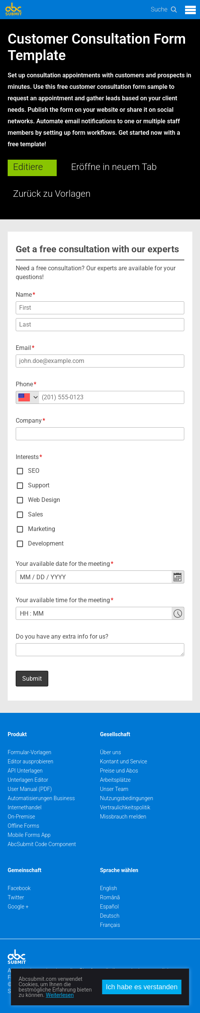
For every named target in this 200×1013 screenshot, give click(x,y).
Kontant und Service (123, 761)
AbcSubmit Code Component (42, 844)
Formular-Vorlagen (29, 752)
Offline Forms (23, 826)
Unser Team (114, 789)
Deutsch (110, 916)
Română (110, 897)
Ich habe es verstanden (141, 987)
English (108, 888)
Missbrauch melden (123, 817)
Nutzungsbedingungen (126, 798)
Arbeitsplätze (115, 780)
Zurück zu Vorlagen (51, 193)
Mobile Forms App (29, 835)
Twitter (16, 897)
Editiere (28, 167)
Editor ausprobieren (30, 761)
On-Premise (21, 817)
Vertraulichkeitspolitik (125, 807)
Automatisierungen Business (41, 798)
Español (109, 907)
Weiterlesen (60, 995)
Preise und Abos (119, 771)
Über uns (110, 752)
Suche (159, 9)
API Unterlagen (25, 771)
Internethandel (24, 807)
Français (110, 925)
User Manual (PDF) (30, 789)
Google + (18, 907)
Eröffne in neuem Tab (114, 167)
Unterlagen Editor (28, 780)
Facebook (19, 888)
